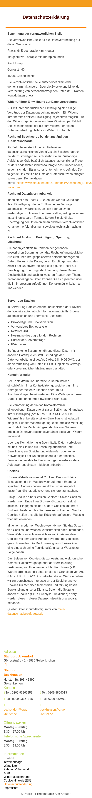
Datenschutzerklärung (18, 784)
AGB (7, 773)
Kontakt (9, 758)
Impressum (11, 787)
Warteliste (10, 765)
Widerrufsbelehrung (17, 776)
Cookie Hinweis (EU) (17, 780)
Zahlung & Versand (16, 769)
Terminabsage (13, 762)
